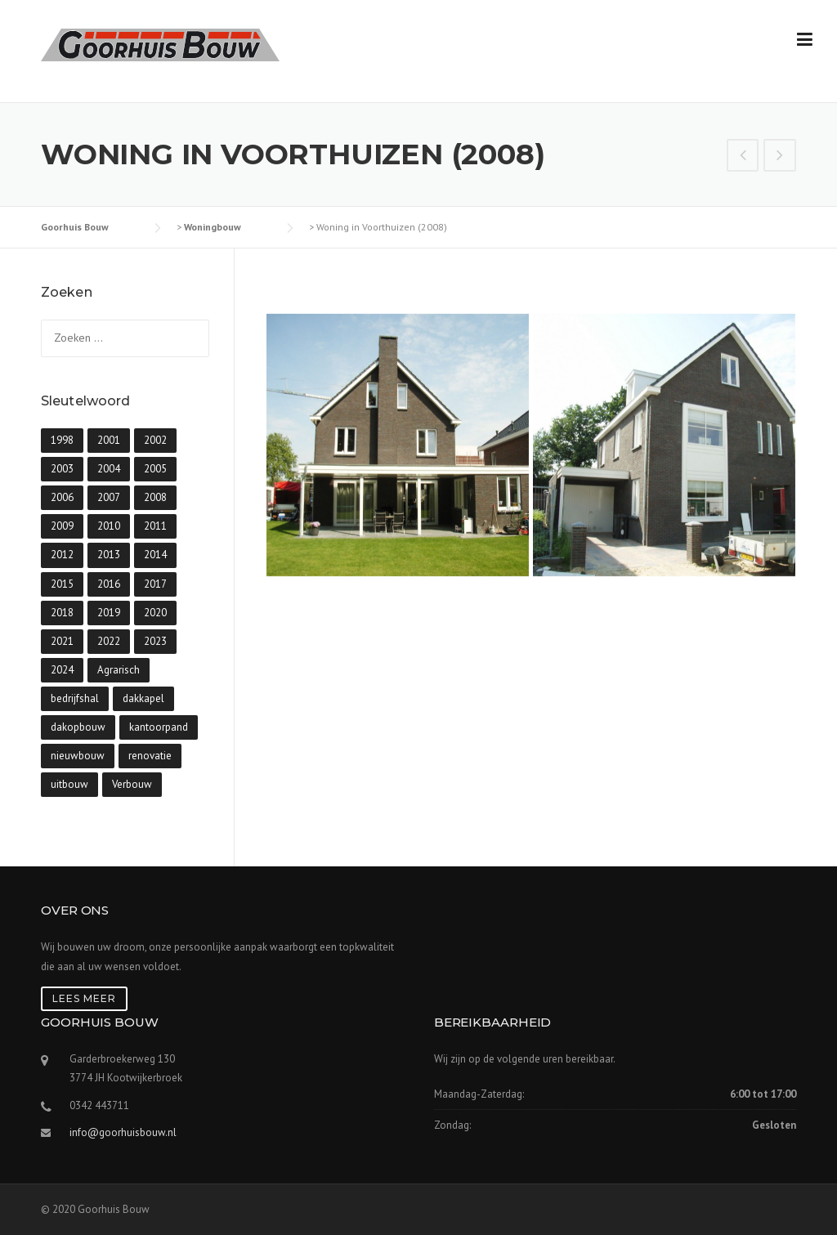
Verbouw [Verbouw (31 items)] (132, 784)
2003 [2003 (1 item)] (62, 469)
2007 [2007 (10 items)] (108, 497)
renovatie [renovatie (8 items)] (150, 756)
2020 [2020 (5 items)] (155, 613)
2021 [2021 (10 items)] (62, 641)
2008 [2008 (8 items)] (155, 497)
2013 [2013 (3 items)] (108, 555)
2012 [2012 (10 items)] (62, 555)
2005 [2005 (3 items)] (155, 469)
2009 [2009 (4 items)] (62, 526)
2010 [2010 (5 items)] (108, 526)
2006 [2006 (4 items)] (62, 497)
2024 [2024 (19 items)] (62, 670)
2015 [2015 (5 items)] (62, 584)
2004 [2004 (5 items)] (108, 469)
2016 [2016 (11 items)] (108, 584)
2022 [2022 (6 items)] (108, 641)
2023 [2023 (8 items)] (155, 641)
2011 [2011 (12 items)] (155, 526)
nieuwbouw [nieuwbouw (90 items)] (78, 756)
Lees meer (84, 998)
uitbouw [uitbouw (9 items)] (69, 784)
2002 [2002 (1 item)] (155, 440)
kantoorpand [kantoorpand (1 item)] (158, 727)
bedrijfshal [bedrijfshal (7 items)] (75, 698)
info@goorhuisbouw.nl (123, 1132)
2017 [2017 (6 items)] (155, 584)
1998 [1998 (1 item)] (62, 440)
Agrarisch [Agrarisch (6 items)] (118, 670)
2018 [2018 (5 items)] (62, 613)
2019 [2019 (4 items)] (108, 613)
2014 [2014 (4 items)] (155, 555)
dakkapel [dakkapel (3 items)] (143, 698)
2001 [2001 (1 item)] (108, 440)
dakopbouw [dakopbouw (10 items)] (78, 727)
